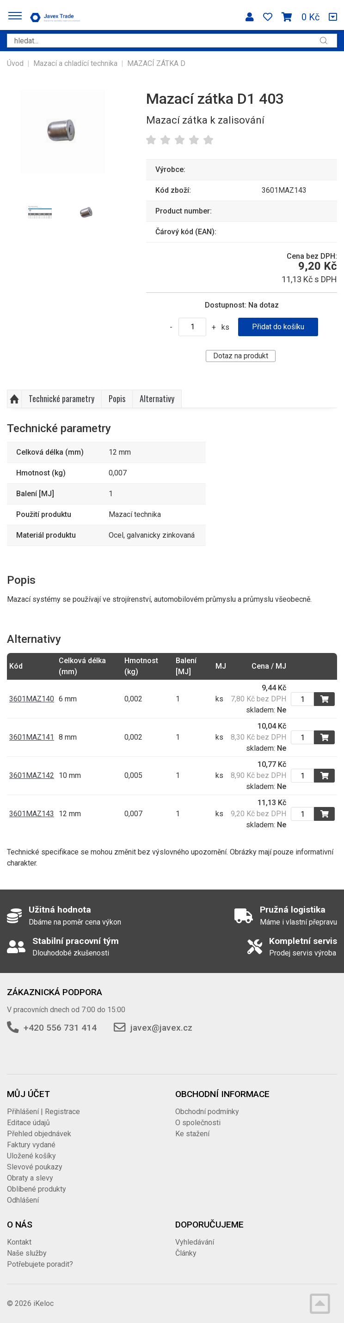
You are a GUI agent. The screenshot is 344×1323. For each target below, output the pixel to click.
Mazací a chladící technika (75, 63)
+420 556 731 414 (60, 1027)
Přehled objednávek (39, 1133)
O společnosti (198, 1122)
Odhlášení (23, 1200)
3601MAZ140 (31, 698)
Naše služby (27, 1253)
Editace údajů (28, 1122)
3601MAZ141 (31, 737)
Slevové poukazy (34, 1167)
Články (186, 1253)
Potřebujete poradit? (40, 1264)
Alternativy (157, 398)
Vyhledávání (194, 1242)
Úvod (15, 63)
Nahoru (14, 399)
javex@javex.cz (161, 1027)
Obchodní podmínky (207, 1111)
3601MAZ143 (31, 813)
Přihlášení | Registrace (43, 1111)
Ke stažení (192, 1133)
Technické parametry (61, 398)
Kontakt (19, 1242)
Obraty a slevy (30, 1178)
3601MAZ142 (31, 775)
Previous (10, 213)
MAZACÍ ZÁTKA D (156, 63)
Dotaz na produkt (240, 355)
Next (114, 213)
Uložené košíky (31, 1155)
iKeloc (43, 1303)
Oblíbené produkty (36, 1189)
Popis (117, 398)
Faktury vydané (31, 1144)
